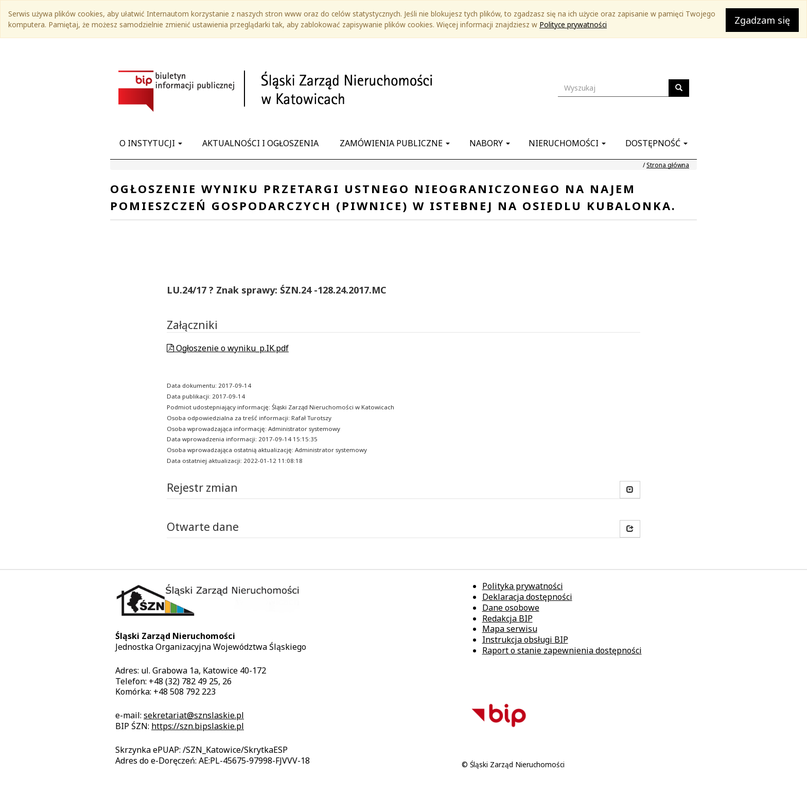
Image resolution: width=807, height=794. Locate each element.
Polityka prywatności (522, 586)
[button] (630, 529)
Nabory (489, 143)
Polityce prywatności (573, 24)
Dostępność (656, 143)
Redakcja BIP (507, 618)
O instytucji (150, 143)
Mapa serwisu (509, 628)
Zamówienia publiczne (395, 143)
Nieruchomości (567, 143)
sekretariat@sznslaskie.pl (194, 715)
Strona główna (667, 165)
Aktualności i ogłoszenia (260, 143)
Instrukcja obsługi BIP (525, 639)
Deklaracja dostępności (527, 596)
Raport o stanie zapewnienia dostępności (562, 650)
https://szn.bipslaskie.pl (197, 726)
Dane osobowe (510, 607)
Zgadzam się (762, 20)
